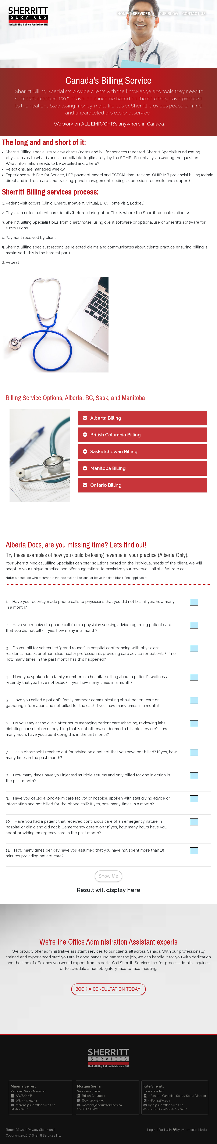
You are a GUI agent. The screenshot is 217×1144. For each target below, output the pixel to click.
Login (151, 1129)
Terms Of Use (16, 1129)
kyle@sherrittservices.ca (163, 1105)
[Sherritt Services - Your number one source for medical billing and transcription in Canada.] (28, 15)
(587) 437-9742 (24, 1100)
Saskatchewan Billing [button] (114, 451)
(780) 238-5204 (157, 1100)
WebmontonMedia (194, 1129)
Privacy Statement (41, 1129)
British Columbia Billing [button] (115, 434)
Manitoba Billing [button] (108, 468)
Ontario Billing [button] (105, 485)
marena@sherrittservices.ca (33, 1105)
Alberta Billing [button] (105, 418)
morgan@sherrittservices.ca (99, 1105)
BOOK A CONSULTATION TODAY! (108, 989)
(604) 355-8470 (91, 1100)
